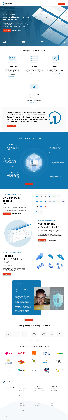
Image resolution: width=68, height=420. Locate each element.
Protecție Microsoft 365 (23, 388)
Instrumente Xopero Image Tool (40, 388)
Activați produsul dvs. (22, 410)
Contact (52, 405)
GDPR (52, 403)
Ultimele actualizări (22, 405)
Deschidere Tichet (22, 403)
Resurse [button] (45, 3)
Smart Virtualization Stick (39, 390)
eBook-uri (36, 407)
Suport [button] (50, 3)
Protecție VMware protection (24, 393)
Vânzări (53, 0)
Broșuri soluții (37, 403)
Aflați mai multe (12, 76)
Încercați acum (7, 30)
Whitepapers (37, 408)
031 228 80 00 (18, 415)
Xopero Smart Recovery (39, 392)
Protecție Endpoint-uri (23, 390)
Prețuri (35, 3)
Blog (59, 0)
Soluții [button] (31, 3)
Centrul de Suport (22, 402)
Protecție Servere (22, 392)
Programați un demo (16, 30)
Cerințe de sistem (22, 407)
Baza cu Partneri (54, 390)
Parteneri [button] (40, 3)
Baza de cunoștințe (22, 408)
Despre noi (53, 402)
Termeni (4, 416)
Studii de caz (37, 405)
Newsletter (63, 0)
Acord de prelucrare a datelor (13, 416)
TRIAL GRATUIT (62, 3)
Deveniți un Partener (54, 388)
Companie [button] (54, 3)
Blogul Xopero (37, 402)
